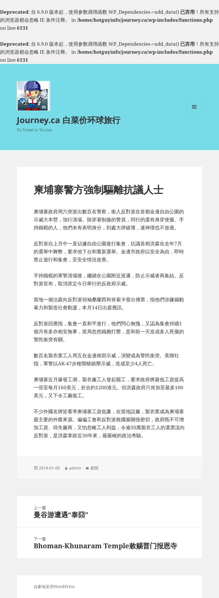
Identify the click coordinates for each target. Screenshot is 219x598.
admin (75, 468)
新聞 (94, 468)
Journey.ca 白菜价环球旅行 (68, 119)
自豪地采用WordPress (54, 586)
